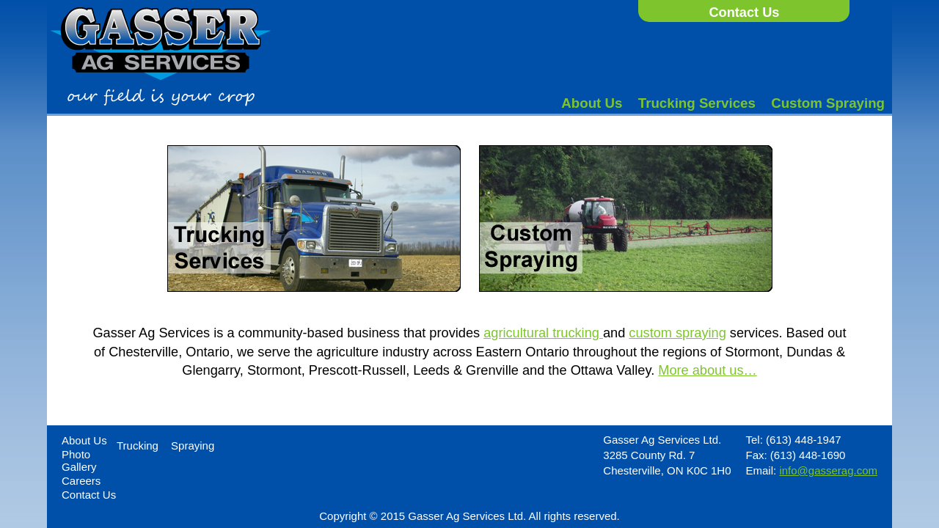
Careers (81, 480)
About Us (591, 103)
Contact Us (744, 12)
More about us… (707, 370)
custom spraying (677, 333)
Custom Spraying (828, 103)
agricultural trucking (543, 333)
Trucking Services (697, 103)
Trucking (137, 445)
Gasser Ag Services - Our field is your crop (161, 56)
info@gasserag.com (828, 470)
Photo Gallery (79, 460)
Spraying (192, 445)
